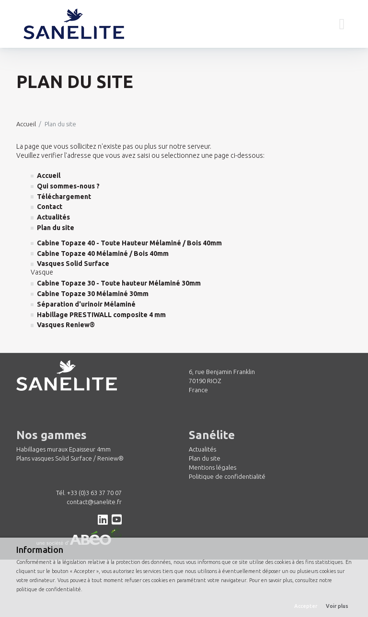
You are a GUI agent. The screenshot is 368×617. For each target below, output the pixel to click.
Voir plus (337, 606)
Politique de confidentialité (227, 476)
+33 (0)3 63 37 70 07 (94, 492)
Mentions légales (212, 467)
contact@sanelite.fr (94, 501)
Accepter (305, 606)
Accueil (26, 124)
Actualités (202, 449)
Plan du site (204, 458)
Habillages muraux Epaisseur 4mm (63, 449)
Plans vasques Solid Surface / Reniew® (70, 458)
